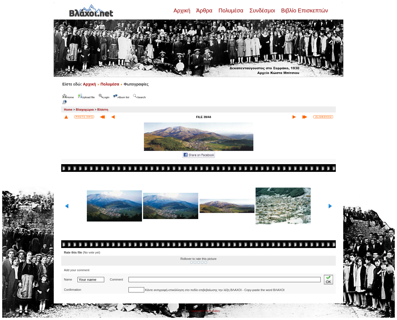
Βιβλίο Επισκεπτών (304, 10)
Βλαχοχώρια (85, 109)
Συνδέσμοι (262, 10)
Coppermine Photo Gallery (205, 311)
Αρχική (182, 10)
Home (68, 109)
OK (328, 279)
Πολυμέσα (231, 10)
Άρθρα (204, 10)
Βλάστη (102, 109)
